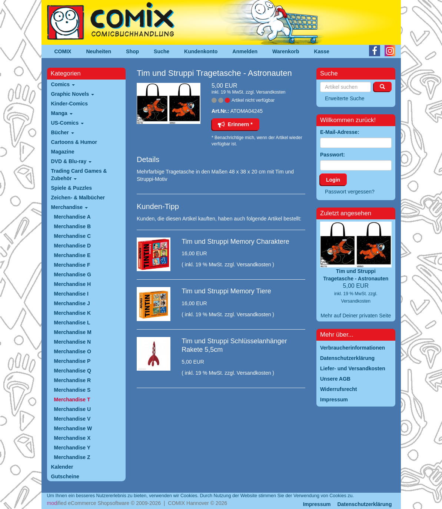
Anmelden (244, 51)
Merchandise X (72, 438)
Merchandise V (72, 419)
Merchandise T (72, 399)
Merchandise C (72, 236)
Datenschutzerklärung (364, 504)
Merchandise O (72, 351)
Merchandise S (72, 390)
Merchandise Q (72, 371)
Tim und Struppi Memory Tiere (226, 291)
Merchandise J (72, 303)
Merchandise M (73, 332)
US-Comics (67, 123)
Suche (161, 51)
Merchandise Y (72, 448)
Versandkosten (270, 92)
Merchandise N (72, 342)
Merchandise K (72, 313)
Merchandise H (72, 284)
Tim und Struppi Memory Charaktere (235, 241)
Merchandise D (72, 246)
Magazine (62, 152)
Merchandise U (72, 409)
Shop (132, 51)
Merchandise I (71, 294)
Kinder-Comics (69, 104)
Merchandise (69, 207)
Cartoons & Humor (74, 142)
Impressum (317, 504)
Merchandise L (72, 323)
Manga (62, 113)
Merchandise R (72, 380)
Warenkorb (285, 51)
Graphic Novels (72, 94)
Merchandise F (72, 265)
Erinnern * (235, 124)
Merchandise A (72, 217)
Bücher (62, 132)
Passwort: (332, 155)
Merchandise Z (72, 457)
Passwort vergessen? (350, 192)
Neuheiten (98, 51)
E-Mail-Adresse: (339, 132)
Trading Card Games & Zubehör (79, 174)
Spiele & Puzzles (71, 188)
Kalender (62, 467)
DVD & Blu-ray (71, 161)
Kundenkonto (200, 51)
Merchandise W (73, 428)
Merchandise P (72, 361)
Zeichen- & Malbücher (78, 197)
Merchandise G (72, 274)
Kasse (321, 51)
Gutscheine (65, 476)
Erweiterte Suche (345, 98)
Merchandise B (72, 226)
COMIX (63, 51)
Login (333, 180)
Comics (63, 84)
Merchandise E (72, 255)
